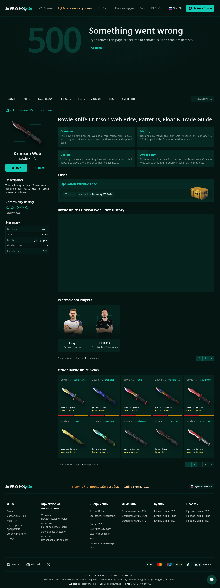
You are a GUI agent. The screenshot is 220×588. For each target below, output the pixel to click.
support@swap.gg (87, 583)
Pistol (66, 98)
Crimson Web (45, 110)
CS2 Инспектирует (100, 529)
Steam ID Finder (99, 511)
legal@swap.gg (114, 583)
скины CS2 (141, 487)
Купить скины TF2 (164, 520)
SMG (113, 98)
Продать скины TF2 (197, 520)
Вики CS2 (95, 538)
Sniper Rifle (130, 98)
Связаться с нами (17, 515)
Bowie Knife (26, 110)
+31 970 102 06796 (142, 583)
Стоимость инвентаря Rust (102, 545)
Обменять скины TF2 (134, 520)
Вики (104, 8)
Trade (39, 167)
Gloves (13, 98)
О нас (10, 511)
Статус (12, 538)
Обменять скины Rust (134, 515)
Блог (143, 8)
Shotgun (97, 98)
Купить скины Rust (165, 515)
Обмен (46, 8)
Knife (29, 98)
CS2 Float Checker (100, 533)
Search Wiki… (202, 98)
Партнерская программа (14, 527)
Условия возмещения (54, 531)
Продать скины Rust (198, 515)
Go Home (96, 47)
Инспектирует (124, 8)
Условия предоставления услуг (54, 517)
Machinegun (47, 98)
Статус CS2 (96, 524)
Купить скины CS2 (164, 511)
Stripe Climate (16, 533)
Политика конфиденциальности (54, 525)
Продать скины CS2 (197, 511)
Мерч (12, 520)
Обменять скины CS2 (134, 511)
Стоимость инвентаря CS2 (102, 517)
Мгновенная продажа (75, 8)
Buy (16, 167)
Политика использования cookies (54, 538)
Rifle (81, 98)
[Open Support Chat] (212, 580)
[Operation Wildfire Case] (136, 190)
